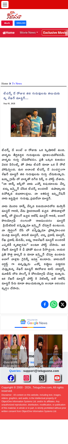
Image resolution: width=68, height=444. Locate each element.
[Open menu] (5, 4)
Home (9, 33)
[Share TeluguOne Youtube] (57, 378)
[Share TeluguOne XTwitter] (41, 378)
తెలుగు (7, 23)
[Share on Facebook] (45, 304)
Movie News (28, 32)
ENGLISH (21, 23)
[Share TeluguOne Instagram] (26, 378)
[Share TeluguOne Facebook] (11, 378)
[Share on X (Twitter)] (62, 304)
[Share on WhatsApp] (54, 304)
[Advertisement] (34, 58)
